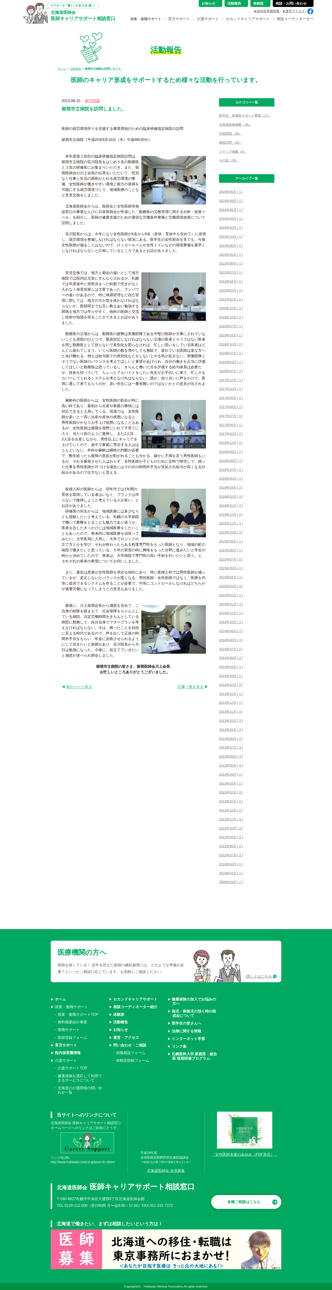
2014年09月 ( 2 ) (231, 631)
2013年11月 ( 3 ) (231, 712)
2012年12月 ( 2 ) (231, 810)
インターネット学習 (188, 1039)
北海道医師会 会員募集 (166, 1171)
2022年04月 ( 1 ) (231, 281)
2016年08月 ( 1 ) (231, 461)
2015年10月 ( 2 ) (231, 532)
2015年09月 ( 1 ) (231, 541)
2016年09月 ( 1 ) (231, 452)
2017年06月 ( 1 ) (231, 425)
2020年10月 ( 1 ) (231, 308)
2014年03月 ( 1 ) (231, 676)
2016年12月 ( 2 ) (231, 443)
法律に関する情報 (186, 1031)
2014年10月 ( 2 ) (231, 622)
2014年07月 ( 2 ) (231, 649)
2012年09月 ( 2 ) (231, 837)
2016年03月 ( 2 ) (231, 487)
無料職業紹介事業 (72, 1022)
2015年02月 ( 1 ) (231, 595)
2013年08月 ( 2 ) (231, 739)
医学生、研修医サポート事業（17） (245, 115)
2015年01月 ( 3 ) (231, 604)
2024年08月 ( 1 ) (231, 210)
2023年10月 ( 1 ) (231, 236)
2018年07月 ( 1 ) (231, 353)
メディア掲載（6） (233, 151)
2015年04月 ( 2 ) (231, 577)
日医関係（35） (230, 133)
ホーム (62, 68)
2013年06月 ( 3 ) (231, 756)
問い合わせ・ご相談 (129, 1045)
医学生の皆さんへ (186, 1023)
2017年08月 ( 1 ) (231, 407)
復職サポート (69, 1030)
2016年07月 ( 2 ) (231, 470)
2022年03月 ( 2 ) (231, 290)
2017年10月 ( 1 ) (231, 389)
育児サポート (179, 20)
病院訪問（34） (230, 142)
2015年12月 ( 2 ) (231, 514)
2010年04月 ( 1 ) (231, 864)
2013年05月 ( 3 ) (231, 765)
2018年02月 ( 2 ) (231, 371)
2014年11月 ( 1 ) (231, 613)
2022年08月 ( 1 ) (231, 263)
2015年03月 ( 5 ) (231, 586)
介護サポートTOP (72, 1068)
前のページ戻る (79, 687)
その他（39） (229, 160)
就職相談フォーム (130, 1053)
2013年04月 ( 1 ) (231, 774)
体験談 (118, 1014)
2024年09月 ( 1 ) (231, 201)
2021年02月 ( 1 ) (231, 299)
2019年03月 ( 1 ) (231, 335)
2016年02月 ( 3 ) (231, 496)
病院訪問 (92, 101)
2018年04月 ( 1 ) (231, 362)
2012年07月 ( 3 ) (231, 855)
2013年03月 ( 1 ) (231, 783)
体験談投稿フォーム (132, 1060)
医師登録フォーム (72, 1038)
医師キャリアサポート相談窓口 (83, 16)
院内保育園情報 (68, 1053)
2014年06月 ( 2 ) (231, 658)
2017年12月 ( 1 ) (231, 380)
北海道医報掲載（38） (235, 124)
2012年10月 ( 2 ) (231, 828)
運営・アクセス (126, 1038)
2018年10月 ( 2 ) (231, 344)
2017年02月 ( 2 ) (231, 434)
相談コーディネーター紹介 (135, 1007)
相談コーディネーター (295, 20)
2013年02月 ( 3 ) (231, 792)
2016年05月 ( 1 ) (231, 478)
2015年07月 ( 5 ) (231, 559)
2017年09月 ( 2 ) (231, 398)
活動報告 (75, 68)
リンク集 (179, 1046)
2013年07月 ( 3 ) (231, 747)
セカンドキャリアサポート (248, 20)
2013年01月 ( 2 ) (231, 801)
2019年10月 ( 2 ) (231, 317)
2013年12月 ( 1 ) (231, 702)
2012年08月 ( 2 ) (231, 846)
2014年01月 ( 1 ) (231, 694)
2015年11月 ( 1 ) (231, 523)
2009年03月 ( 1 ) (231, 882)
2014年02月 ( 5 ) (231, 685)
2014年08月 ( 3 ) (231, 640)
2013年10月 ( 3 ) (231, 721)
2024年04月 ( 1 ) (231, 218)
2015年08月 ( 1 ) (231, 550)
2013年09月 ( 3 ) (231, 730)
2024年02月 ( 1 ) (231, 227)
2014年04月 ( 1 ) (231, 667)
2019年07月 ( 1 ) (231, 326)
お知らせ (120, 1030)
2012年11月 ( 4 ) (231, 819)
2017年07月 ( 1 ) (231, 416)
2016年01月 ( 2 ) (231, 505)
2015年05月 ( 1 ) (231, 568)
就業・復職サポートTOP (78, 1014)
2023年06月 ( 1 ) (231, 245)
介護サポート (208, 20)
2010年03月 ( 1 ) (231, 873)
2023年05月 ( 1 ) (231, 254)
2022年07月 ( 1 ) (231, 272)
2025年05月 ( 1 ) (231, 192)
